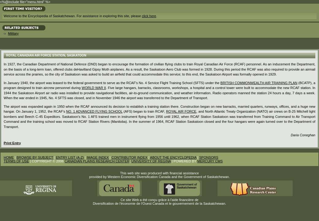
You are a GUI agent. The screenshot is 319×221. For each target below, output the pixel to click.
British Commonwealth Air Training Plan (259, 83)
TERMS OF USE (16, 161)
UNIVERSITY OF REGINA (151, 161)
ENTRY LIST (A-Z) (70, 157)
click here (149, 16)
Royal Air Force (181, 111)
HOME (9, 157)
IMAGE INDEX (97, 157)
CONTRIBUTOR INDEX (130, 157)
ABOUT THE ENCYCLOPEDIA (173, 157)
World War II (94, 88)
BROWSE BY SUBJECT (35, 157)
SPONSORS (208, 157)
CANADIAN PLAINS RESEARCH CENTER (96, 161)
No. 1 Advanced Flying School (94, 111)
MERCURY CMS (210, 161)
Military (13, 33)
